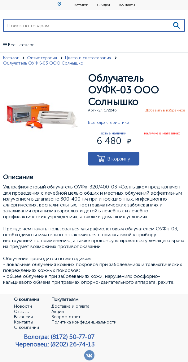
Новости (23, 306)
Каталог (81, 5)
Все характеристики (108, 122)
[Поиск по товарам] (86, 25)
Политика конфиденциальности (83, 322)
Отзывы (21, 311)
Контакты (127, 5)
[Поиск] (176, 25)
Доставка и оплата (70, 306)
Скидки (103, 5)
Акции (57, 311)
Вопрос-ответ (66, 316)
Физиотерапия (42, 58)
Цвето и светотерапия (88, 58)
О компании (26, 327)
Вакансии (23, 316)
